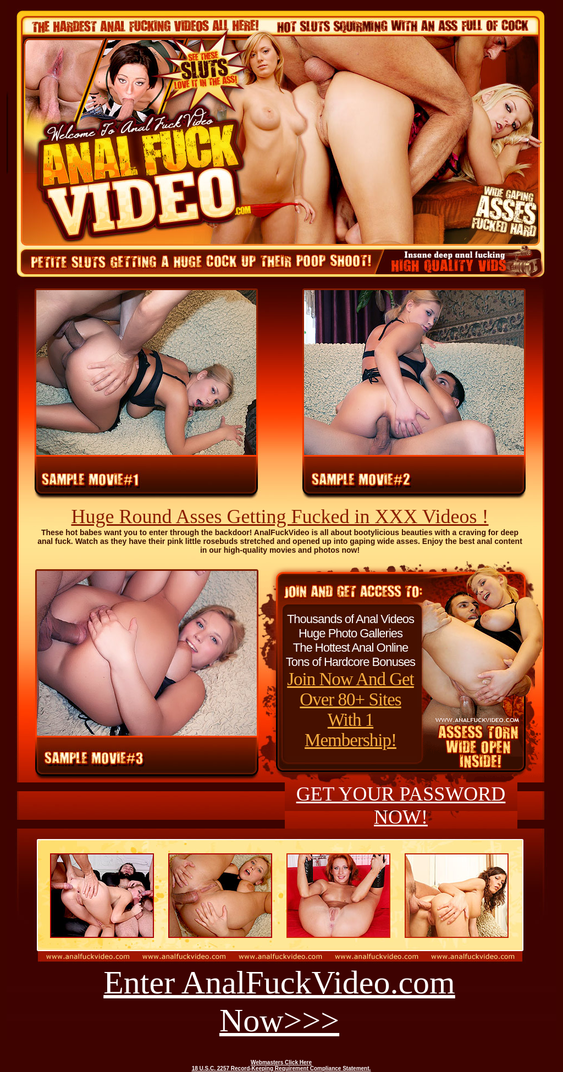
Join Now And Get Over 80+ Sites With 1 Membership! (350, 709)
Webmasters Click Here (281, 1062)
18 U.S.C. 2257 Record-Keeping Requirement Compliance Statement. (281, 1068)
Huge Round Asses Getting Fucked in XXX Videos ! (279, 516)
